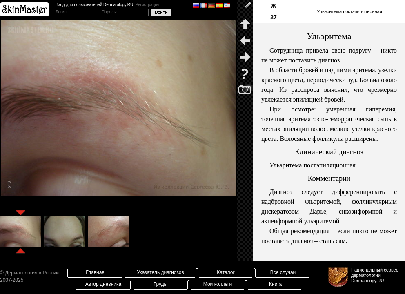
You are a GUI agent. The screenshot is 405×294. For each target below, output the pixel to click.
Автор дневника (103, 284)
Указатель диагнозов (160, 272)
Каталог (226, 272)
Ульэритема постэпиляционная (349, 11)
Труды (160, 284)
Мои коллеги (217, 284)
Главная (95, 272)
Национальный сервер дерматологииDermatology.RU (374, 275)
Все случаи (283, 272)
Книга (275, 284)
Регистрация (147, 4)
